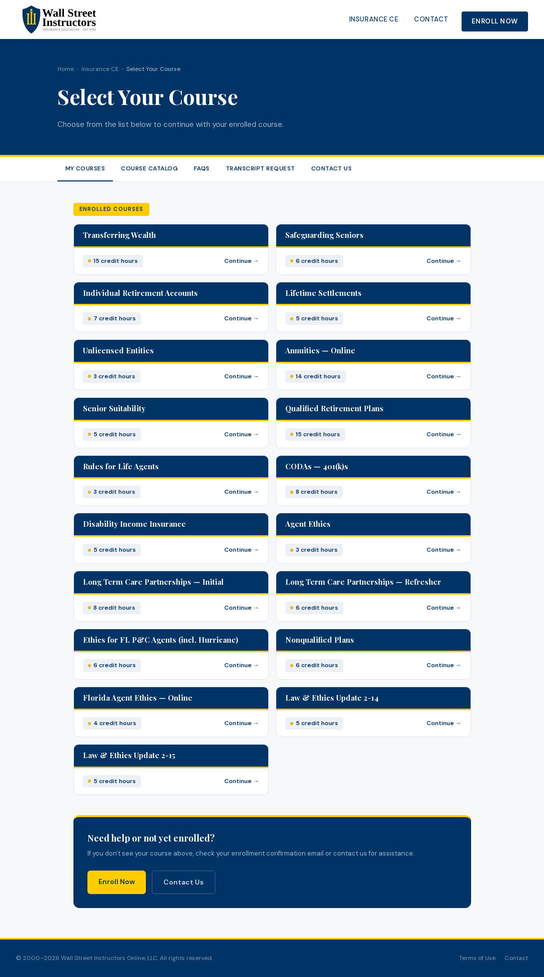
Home (65, 69)
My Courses (85, 168)
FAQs (202, 168)
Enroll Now (495, 21)
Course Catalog (149, 168)
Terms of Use (477, 958)
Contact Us (331, 168)
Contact (431, 19)
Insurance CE (373, 19)
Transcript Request (260, 168)
